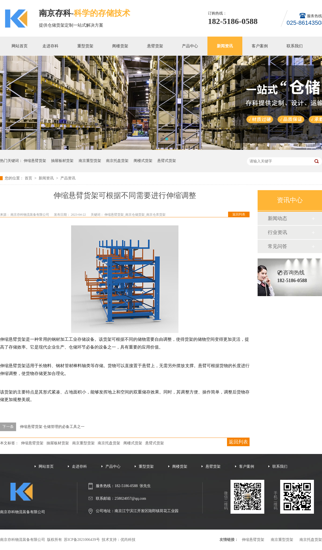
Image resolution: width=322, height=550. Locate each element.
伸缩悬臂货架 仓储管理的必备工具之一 (52, 427)
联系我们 (295, 46)
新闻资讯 (225, 46)
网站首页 (20, 46)
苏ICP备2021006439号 (82, 540)
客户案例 (260, 46)
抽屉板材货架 (62, 161)
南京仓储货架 (135, 215)
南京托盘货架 (117, 161)
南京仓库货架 (156, 215)
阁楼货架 (120, 46)
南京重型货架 (90, 161)
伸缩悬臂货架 (35, 161)
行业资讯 (277, 232)
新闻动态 (277, 218)
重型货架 (85, 46)
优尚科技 (128, 540)
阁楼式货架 (143, 161)
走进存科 (50, 46)
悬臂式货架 (166, 161)
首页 (29, 178)
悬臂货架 (155, 46)
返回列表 (238, 214)
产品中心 (190, 46)
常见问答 (277, 246)
